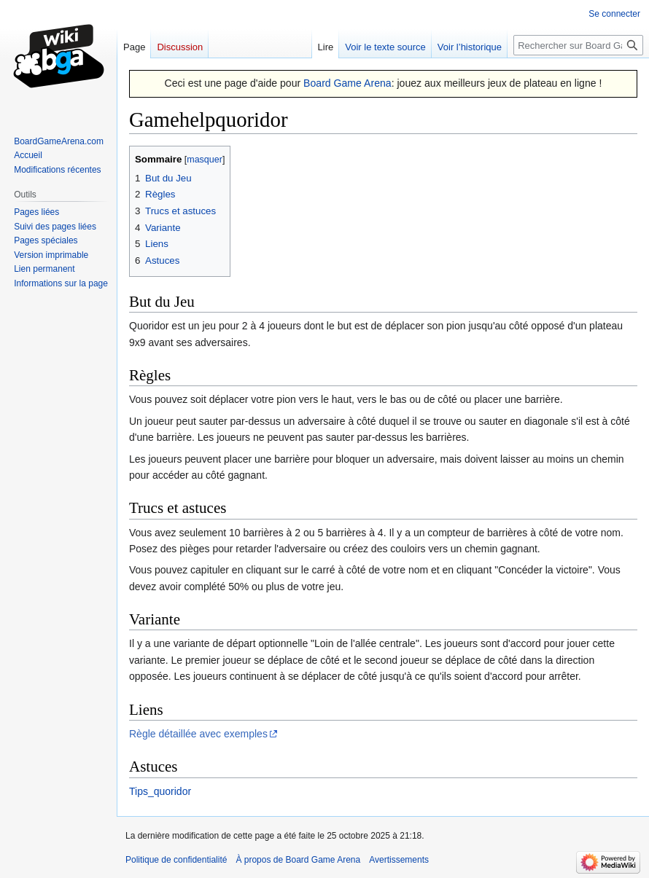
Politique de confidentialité (176, 860)
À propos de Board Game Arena (298, 860)
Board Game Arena (347, 83)
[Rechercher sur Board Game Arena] (578, 45)
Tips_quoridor (160, 791)
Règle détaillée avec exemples (198, 734)
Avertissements (399, 860)
